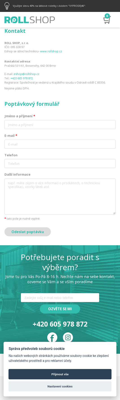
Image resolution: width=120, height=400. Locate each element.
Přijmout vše (60, 374)
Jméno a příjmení (19, 116)
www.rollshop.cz (51, 51)
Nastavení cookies (60, 386)
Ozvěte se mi (60, 308)
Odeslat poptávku (27, 231)
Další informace (17, 174)
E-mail (10, 135)
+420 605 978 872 (22, 78)
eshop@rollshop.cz (26, 74)
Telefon (10, 155)
